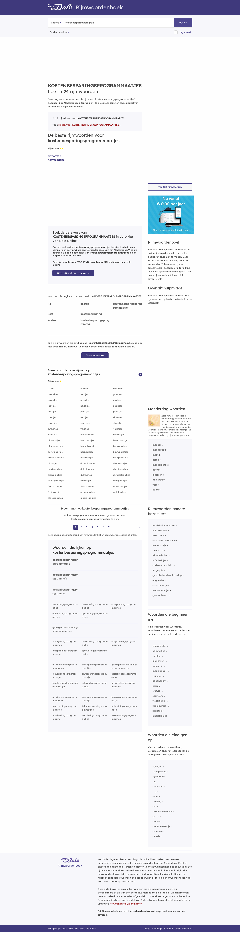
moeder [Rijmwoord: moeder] (157, 444)
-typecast (158, 786)
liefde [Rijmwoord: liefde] (156, 459)
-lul (154, 806)
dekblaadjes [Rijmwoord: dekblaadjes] (55, 469)
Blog (147, 928)
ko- (50, 303)
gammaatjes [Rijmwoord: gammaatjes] (87, 492)
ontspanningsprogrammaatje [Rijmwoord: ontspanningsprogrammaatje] (64, 652)
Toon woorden (95, 355)
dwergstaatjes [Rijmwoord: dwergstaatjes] (56, 480)
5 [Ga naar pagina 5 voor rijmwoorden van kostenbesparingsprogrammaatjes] (97, 527)
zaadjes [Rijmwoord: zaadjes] (52, 434)
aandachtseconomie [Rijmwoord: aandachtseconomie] (164, 540)
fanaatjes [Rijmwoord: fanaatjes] (85, 480)
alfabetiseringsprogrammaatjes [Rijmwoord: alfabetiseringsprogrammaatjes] (64, 666)
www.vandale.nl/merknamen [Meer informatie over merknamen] (126, 903)
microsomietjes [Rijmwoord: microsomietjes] (161, 590)
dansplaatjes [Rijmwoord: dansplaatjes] (87, 463)
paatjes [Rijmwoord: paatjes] (52, 411)
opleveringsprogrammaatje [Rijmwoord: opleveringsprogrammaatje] (94, 652)
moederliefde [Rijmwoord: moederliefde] (160, 464)
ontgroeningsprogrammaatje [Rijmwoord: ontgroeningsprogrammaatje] (94, 675)
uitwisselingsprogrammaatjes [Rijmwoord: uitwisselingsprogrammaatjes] (123, 685)
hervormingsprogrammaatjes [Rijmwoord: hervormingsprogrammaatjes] (64, 708)
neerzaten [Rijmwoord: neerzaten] (158, 535)
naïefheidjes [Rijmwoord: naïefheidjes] (159, 560)
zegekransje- (160, 705)
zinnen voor (88, 124)
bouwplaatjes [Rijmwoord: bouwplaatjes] (120, 451)
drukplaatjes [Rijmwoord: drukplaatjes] (55, 474)
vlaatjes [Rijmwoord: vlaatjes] (117, 428)
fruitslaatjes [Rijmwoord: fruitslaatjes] (54, 492)
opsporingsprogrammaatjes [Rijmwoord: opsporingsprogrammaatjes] (95, 615)
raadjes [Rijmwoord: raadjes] (52, 417)
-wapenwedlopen (162, 811)
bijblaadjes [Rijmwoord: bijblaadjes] (54, 440)
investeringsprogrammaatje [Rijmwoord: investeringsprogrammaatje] (95, 643)
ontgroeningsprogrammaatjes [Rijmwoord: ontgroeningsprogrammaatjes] (123, 643)
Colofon (168, 928)
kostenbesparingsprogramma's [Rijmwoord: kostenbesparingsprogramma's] (65, 576)
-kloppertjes (159, 771)
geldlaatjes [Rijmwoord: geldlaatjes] (119, 492)
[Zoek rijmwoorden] (80, 22)
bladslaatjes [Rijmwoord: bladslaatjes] (87, 440)
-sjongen (157, 766)
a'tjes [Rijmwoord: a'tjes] (51, 388)
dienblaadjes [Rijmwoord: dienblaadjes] (120, 469)
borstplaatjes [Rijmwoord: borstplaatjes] (55, 451)
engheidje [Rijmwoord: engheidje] (158, 580)
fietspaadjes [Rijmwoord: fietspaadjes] (120, 480)
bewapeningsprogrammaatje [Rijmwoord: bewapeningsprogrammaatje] (94, 699)
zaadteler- (158, 710)
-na (154, 781)
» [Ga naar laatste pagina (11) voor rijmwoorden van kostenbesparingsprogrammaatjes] (139, 527)
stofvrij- (157, 690)
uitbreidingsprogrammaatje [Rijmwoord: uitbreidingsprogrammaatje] (124, 708)
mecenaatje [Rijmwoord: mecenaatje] (159, 545)
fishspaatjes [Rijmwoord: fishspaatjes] (87, 486)
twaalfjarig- (159, 700)
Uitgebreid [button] (185, 32)
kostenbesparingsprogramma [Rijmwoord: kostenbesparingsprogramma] (65, 591)
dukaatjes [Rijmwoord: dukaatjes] (86, 474)
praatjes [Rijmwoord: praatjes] (118, 411)
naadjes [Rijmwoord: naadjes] (84, 405)
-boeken (157, 831)
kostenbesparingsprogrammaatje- (127, 305)
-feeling (157, 801)
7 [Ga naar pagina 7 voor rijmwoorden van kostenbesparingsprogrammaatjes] (108, 527)
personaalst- (160, 646)
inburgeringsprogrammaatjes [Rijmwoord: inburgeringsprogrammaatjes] (64, 643)
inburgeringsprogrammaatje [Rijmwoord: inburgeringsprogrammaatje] (64, 675)
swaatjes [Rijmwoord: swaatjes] (53, 428)
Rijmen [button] (183, 22)
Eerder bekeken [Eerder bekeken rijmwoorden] (58, 32)
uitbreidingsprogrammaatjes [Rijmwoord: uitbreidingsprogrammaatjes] (94, 685)
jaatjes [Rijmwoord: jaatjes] (117, 400)
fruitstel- (157, 675)
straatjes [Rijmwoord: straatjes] (118, 423)
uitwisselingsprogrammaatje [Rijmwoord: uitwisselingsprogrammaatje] (64, 717)
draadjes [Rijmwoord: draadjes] (53, 394)
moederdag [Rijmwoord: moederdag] (159, 449)
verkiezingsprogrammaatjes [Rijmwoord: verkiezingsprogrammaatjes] (94, 717)
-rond (156, 821)
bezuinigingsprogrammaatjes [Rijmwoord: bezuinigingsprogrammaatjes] (124, 699)
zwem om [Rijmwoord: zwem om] (158, 550)
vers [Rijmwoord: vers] (155, 484)
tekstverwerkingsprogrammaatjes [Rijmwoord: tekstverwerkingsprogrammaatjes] (65, 685)
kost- (51, 314)
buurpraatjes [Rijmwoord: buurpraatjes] (120, 457)
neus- (156, 685)
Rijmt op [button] (54, 22)
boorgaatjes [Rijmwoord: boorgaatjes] (120, 446)
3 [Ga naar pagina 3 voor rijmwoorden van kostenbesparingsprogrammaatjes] (86, 527)
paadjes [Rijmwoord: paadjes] (117, 405)
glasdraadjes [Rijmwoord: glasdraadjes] (55, 497)
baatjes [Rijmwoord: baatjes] (84, 388)
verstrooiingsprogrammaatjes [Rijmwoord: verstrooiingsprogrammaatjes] (123, 717)
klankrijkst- (159, 660)
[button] (140, 374)
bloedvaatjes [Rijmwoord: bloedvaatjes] (55, 446)
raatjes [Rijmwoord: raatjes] (84, 417)
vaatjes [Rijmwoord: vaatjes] (84, 428)
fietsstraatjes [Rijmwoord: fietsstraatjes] (55, 486)
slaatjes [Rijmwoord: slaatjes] (117, 417)
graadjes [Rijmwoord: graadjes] (53, 400)
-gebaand (158, 776)
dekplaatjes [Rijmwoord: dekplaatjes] (87, 469)
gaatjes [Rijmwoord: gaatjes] (117, 394)
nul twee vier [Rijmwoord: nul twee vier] (160, 530)
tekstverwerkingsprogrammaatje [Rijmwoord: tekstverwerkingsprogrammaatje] (95, 708)
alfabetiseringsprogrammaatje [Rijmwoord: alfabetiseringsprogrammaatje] (64, 699)
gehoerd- (158, 666)
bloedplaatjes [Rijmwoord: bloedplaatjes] (121, 440)
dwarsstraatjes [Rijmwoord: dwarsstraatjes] (121, 474)
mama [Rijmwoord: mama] (156, 454)
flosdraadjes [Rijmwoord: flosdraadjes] (120, 486)
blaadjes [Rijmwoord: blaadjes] (118, 388)
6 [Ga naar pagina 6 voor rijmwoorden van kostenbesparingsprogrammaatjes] (103, 527)
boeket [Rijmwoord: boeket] (156, 469)
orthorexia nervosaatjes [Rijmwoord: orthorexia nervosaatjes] (56, 157)
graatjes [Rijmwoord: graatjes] (85, 400)
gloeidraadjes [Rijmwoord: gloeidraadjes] (88, 497)
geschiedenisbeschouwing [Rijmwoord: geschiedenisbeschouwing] (167, 575)
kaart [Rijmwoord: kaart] (156, 489)
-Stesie (156, 836)
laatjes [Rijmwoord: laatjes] (52, 405)
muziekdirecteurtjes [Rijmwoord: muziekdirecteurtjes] (164, 525)
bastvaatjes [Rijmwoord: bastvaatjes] (87, 434)
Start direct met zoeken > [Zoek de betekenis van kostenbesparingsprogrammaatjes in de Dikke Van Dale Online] (73, 273)
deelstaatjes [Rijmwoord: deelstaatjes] (120, 463)
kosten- (85, 303)
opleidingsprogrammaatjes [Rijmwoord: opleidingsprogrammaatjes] (124, 675)
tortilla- (157, 656)
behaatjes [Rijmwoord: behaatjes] (118, 434)
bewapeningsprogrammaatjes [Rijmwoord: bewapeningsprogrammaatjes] (94, 666)
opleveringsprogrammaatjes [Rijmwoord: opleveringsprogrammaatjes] (64, 615)
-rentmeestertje (161, 826)
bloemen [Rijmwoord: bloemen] (157, 474)
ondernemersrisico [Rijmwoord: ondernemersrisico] (163, 565)
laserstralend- (160, 715)
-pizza (156, 816)
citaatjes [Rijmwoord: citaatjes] (53, 463)
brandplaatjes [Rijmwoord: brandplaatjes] (56, 457)
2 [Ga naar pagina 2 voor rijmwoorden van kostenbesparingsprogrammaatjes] (81, 527)
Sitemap (157, 928)
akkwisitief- (159, 650)
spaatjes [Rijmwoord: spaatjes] (52, 423)
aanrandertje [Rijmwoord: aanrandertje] (160, 585)
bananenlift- (160, 680)
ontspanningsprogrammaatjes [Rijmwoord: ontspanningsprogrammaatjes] (123, 606)
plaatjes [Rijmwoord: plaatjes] (84, 411)
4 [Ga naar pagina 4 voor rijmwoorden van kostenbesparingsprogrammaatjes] (92, 527)
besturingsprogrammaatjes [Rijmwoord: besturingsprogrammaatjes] (65, 606)
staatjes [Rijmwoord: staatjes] (84, 423)
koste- (52, 320)
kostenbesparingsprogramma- (94, 322)
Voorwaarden (183, 928)
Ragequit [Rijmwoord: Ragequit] (158, 570)
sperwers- (158, 695)
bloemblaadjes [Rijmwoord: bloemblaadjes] (88, 446)
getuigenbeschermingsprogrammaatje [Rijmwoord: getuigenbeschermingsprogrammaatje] (124, 666)
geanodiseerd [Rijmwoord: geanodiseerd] (160, 595)
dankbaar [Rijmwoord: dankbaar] (158, 479)
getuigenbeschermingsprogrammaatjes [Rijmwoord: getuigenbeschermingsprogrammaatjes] (65, 629)
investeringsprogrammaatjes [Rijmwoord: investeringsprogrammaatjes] (95, 606)
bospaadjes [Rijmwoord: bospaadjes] (86, 451)
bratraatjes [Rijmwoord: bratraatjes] (86, 457)
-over (156, 796)
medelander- (160, 670)
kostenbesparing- (91, 314)
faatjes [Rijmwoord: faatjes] (84, 394)
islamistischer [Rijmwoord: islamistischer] (160, 555)
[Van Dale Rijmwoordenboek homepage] (61, 7)
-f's (154, 791)
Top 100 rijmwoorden (170, 187)
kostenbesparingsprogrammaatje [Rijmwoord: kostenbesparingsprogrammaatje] (65, 561)
